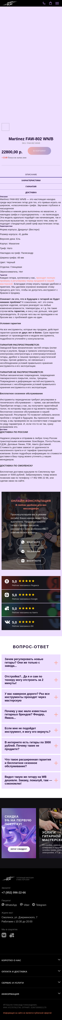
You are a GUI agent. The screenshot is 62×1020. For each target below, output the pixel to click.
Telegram (41, 905)
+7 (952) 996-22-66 (14, 892)
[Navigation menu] (57, 3)
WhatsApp (11, 905)
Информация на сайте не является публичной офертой (27, 1013)
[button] (50, 3)
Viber (26, 905)
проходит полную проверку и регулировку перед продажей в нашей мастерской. (27, 280)
